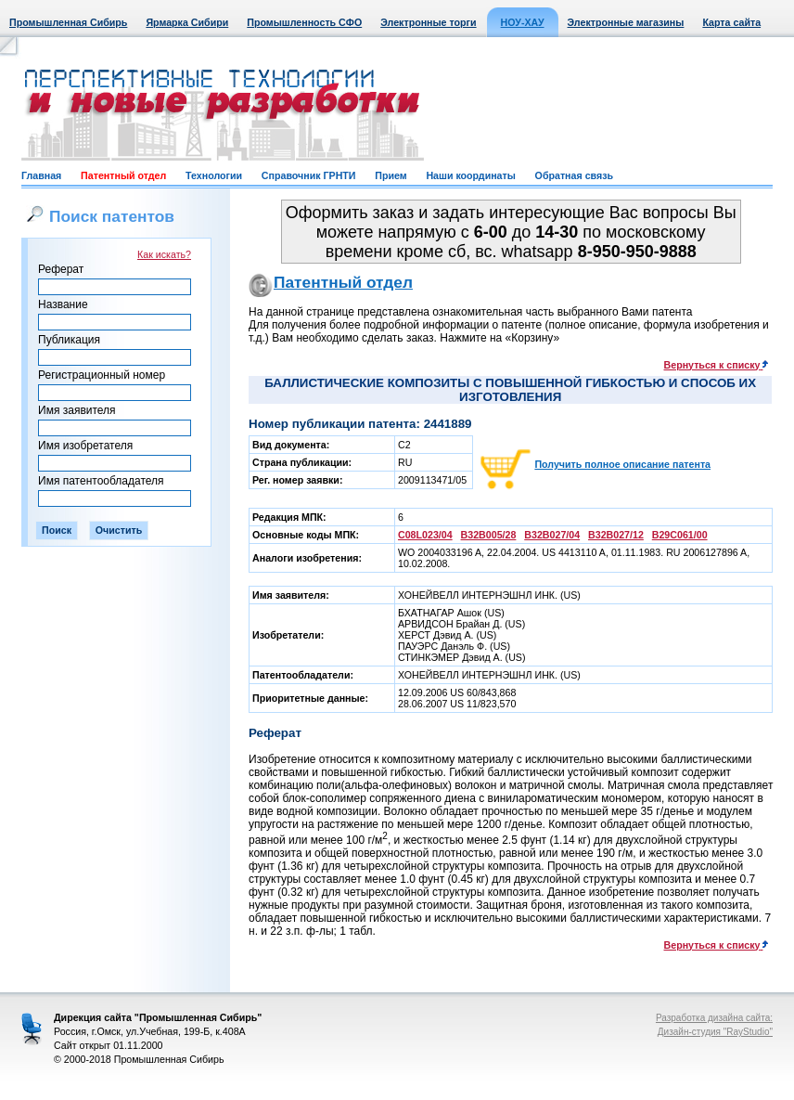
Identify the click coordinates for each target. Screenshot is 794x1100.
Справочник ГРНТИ (309, 175)
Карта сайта (731, 22)
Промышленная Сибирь (68, 22)
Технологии (214, 175)
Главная (41, 175)
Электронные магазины (626, 22)
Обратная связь (574, 175)
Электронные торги (428, 22)
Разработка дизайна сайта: (714, 1018)
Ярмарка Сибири (187, 22)
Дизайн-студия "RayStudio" (715, 1032)
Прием (390, 175)
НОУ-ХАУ (522, 22)
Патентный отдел (123, 175)
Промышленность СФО (304, 22)
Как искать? (164, 254)
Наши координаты (470, 175)
